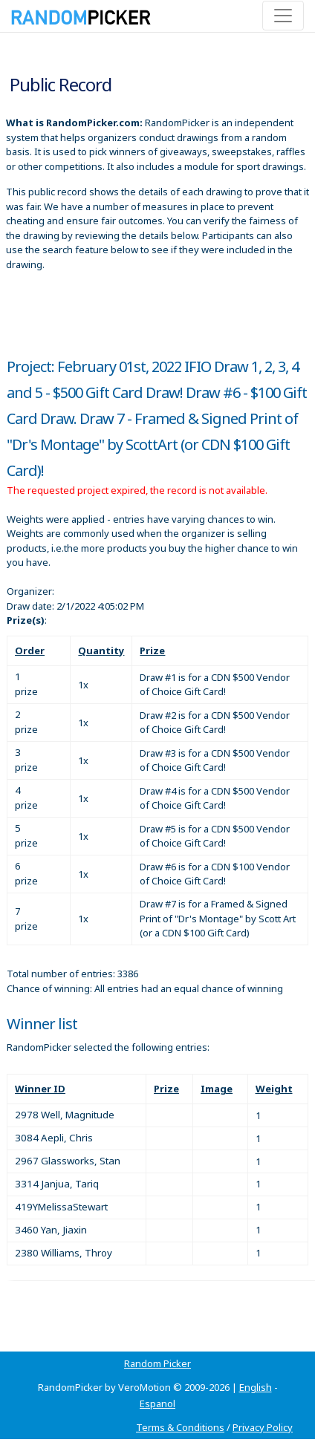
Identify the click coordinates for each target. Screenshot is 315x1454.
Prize (152, 650)
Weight (274, 1088)
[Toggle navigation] (283, 15)
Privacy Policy (263, 1427)
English (255, 1387)
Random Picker (157, 1363)
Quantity (101, 650)
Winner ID (40, 1088)
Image (217, 1088)
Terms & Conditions (180, 1427)
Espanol (157, 1403)
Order (30, 650)
